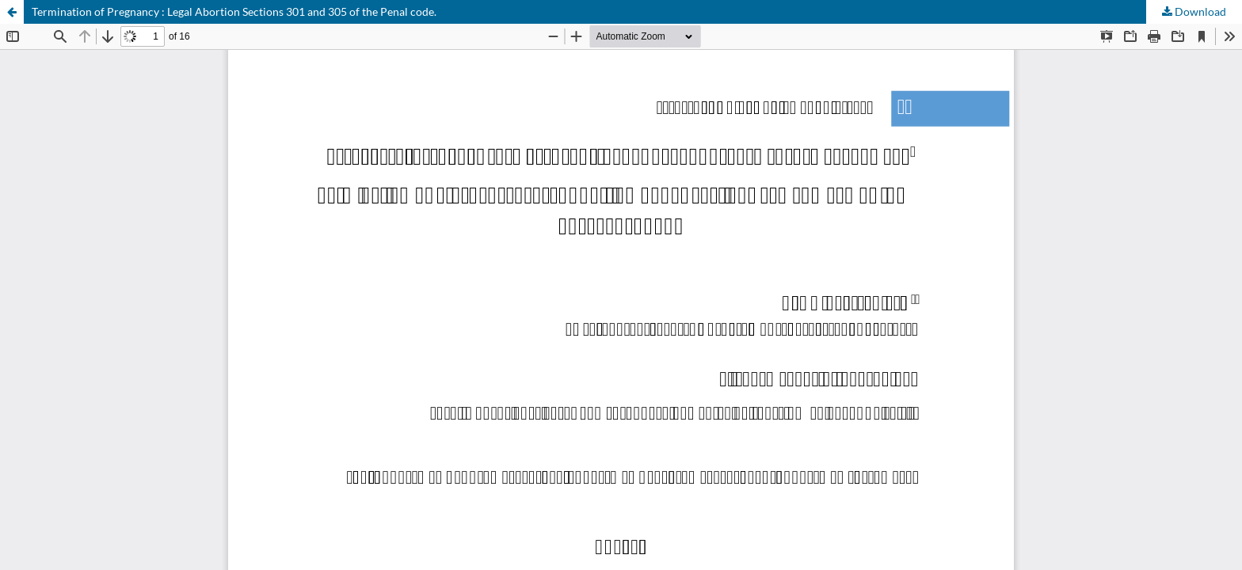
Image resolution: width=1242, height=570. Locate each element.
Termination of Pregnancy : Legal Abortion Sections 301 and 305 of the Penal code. (234, 11)
